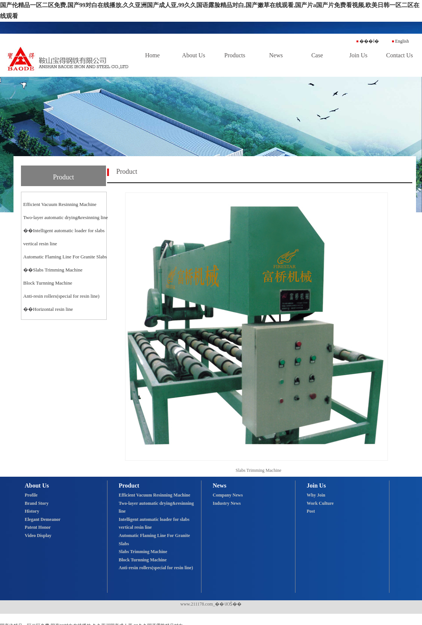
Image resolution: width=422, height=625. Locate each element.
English (400, 41)
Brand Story (37, 503)
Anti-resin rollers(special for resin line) (61, 296)
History (32, 511)
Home (152, 55)
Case (317, 55)
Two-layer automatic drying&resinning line (65, 217)
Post (311, 511)
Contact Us (399, 55)
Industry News (227, 503)
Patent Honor (38, 527)
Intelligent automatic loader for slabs (68, 230)
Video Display (38, 535)
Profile (31, 495)
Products (234, 55)
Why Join (316, 495)
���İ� (367, 41)
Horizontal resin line (53, 309)
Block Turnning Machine (47, 283)
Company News (228, 495)
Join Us (358, 55)
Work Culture (320, 503)
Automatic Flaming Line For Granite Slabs (65, 257)
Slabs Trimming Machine (57, 270)
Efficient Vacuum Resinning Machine (60, 204)
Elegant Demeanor (43, 519)
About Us (193, 55)
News (276, 55)
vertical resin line (40, 243)
